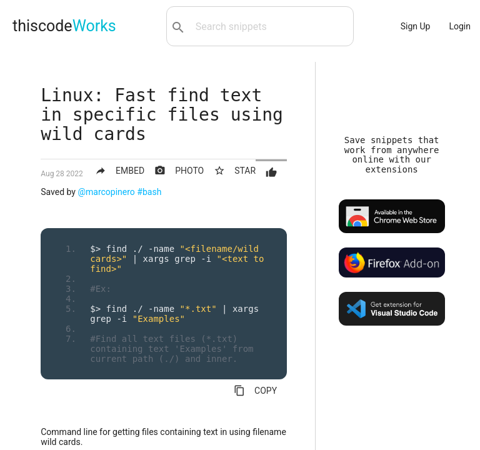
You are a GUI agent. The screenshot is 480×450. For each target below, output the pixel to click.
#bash (149, 192)
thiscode (64, 26)
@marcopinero (106, 192)
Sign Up (416, 26)
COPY (255, 390)
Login (460, 26)
